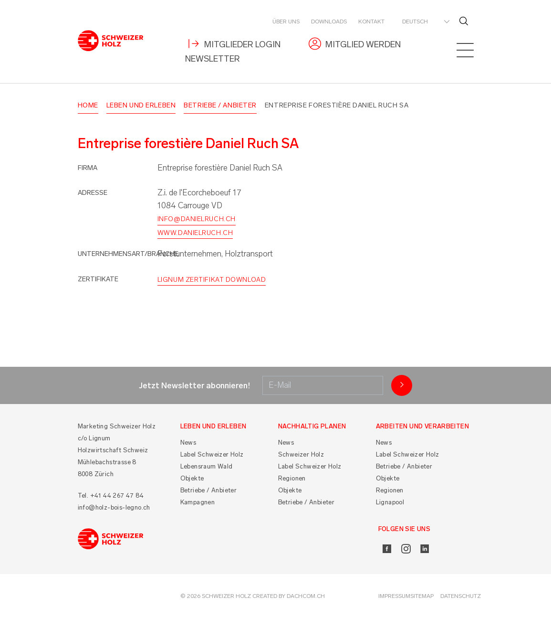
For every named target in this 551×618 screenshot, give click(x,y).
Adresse (92, 193)
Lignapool (390, 502)
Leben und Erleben (141, 105)
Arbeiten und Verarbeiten (422, 426)
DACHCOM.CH (306, 596)
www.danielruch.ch (195, 233)
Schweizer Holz (301, 454)
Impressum (394, 596)
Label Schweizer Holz (212, 454)
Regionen (292, 478)
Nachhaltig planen (312, 426)
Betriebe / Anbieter (220, 105)
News (188, 442)
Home (88, 105)
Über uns (286, 21)
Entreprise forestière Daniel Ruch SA (336, 105)
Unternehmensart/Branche (128, 254)
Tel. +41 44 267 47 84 (111, 495)
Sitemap (422, 596)
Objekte (192, 478)
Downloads (329, 21)
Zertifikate (98, 279)
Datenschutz (460, 596)
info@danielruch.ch (196, 219)
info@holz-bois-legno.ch (114, 507)
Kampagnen (197, 502)
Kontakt (371, 21)
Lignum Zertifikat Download (211, 280)
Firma (87, 168)
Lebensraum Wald (206, 466)
